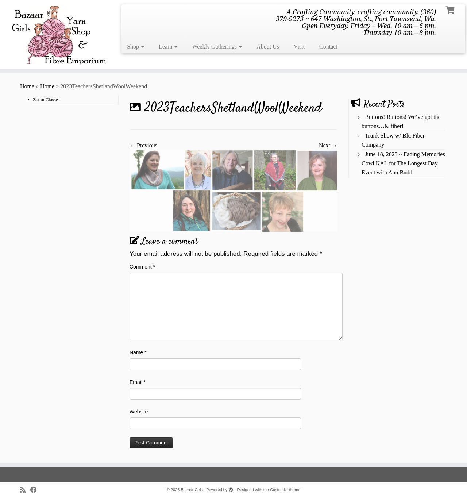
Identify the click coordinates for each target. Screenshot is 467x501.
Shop (135, 46)
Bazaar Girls (192, 489)
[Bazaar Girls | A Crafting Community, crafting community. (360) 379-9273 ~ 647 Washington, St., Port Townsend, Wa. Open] (54, 34)
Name (138, 352)
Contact (328, 46)
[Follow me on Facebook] (36, 490)
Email (138, 382)
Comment (142, 267)
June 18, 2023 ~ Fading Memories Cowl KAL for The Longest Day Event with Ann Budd (403, 163)
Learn (168, 46)
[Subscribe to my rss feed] (25, 490)
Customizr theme (285, 489)
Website (139, 412)
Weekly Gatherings (217, 46)
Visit (299, 46)
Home (27, 86)
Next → (328, 145)
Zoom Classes (46, 99)
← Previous (143, 145)
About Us (267, 46)
